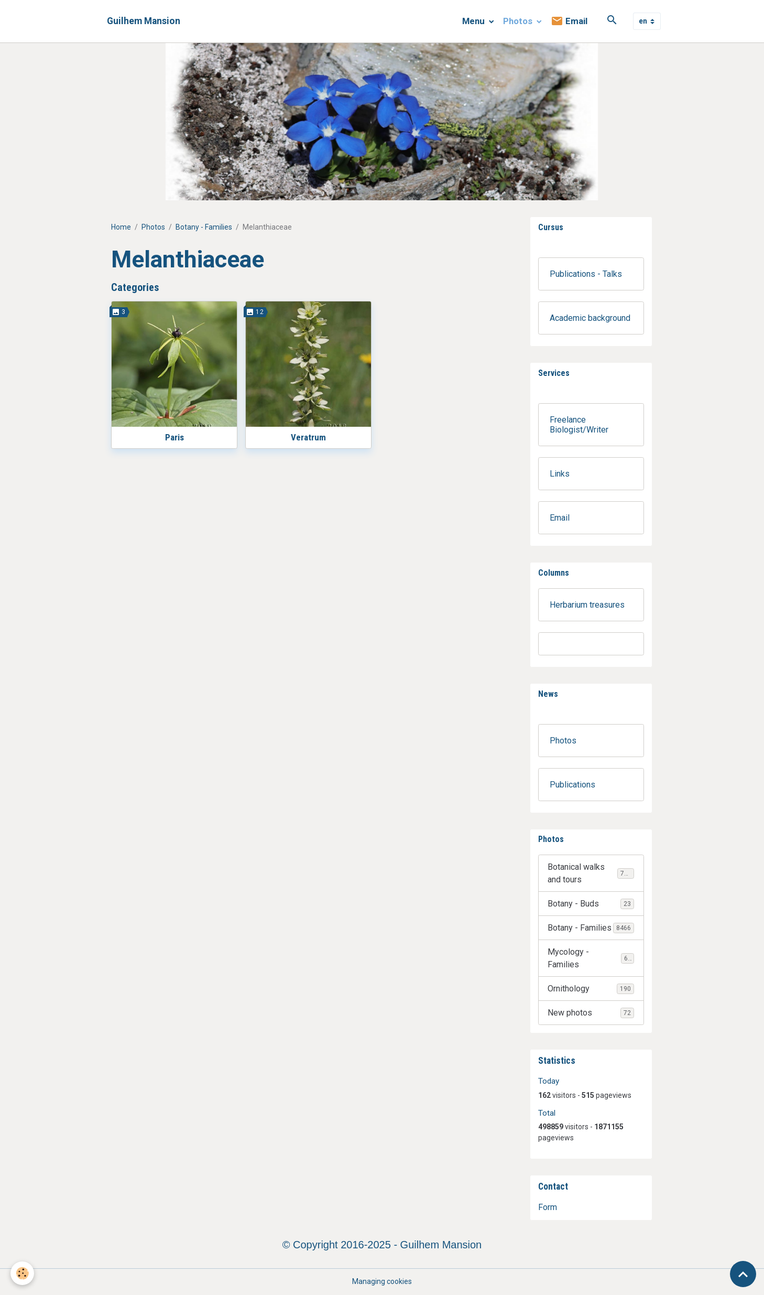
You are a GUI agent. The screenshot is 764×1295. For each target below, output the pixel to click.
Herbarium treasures (587, 605)
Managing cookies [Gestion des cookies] (382, 1281)
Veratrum (308, 437)
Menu (474, 21)
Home (121, 227)
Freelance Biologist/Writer (579, 425)
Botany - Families (204, 227)
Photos (518, 21)
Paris (174, 437)
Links (560, 474)
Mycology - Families (591, 958)
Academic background (590, 318)
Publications (572, 785)
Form (547, 1207)
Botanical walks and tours (591, 873)
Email (569, 21)
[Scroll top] (743, 1274)
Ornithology (591, 989)
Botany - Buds (591, 904)
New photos (591, 1013)
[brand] (143, 21)
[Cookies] (22, 1273)
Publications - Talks (586, 274)
